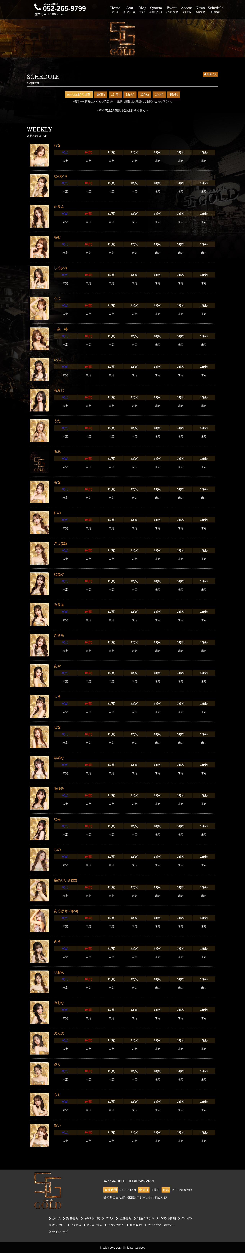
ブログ (108, 1218)
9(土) (65, 152)
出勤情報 (123, 1218)
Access (187, 10)
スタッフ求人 (114, 1225)
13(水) (144, 94)
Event (172, 10)
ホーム (55, 1218)
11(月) (115, 94)
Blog (142, 10)
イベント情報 (166, 1218)
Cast (129, 10)
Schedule (215, 10)
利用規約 (134, 1225)
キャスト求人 (92, 1225)
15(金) (174, 94)
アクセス (74, 1225)
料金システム (144, 1218)
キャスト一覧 (90, 1218)
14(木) (159, 94)
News (200, 10)
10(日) (100, 94)
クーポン (185, 1218)
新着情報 (70, 1218)
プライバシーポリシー (159, 1225)
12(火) (130, 94)
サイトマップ (58, 1231)
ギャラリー (57, 1225)
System (156, 10)
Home (115, 10)
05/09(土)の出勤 (78, 94)
